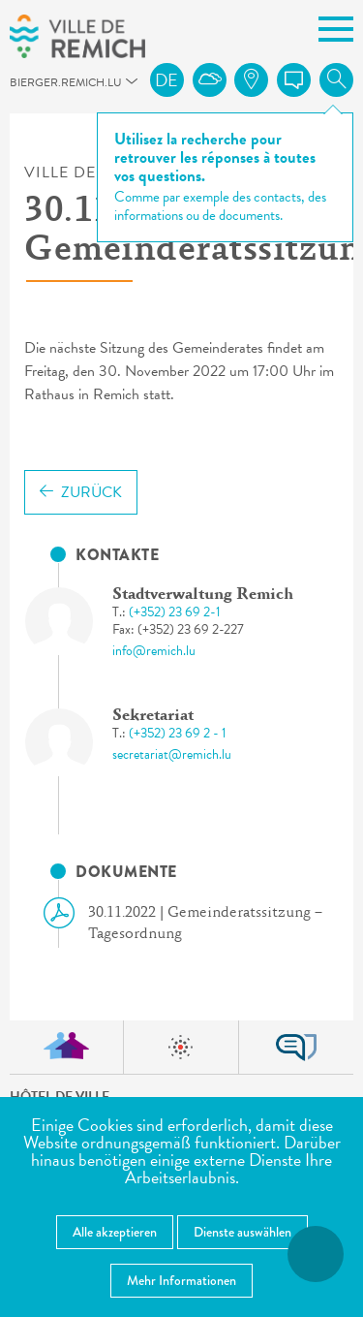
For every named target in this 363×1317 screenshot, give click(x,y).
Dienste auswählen (242, 1231)
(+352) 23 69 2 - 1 (178, 733)
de (166, 80)
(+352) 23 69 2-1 (175, 612)
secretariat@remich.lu (171, 754)
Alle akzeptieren (115, 1231)
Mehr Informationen (181, 1280)
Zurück (81, 492)
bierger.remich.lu (18, 88)
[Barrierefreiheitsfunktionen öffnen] (315, 1254)
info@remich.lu (154, 651)
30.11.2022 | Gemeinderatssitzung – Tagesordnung (190, 922)
